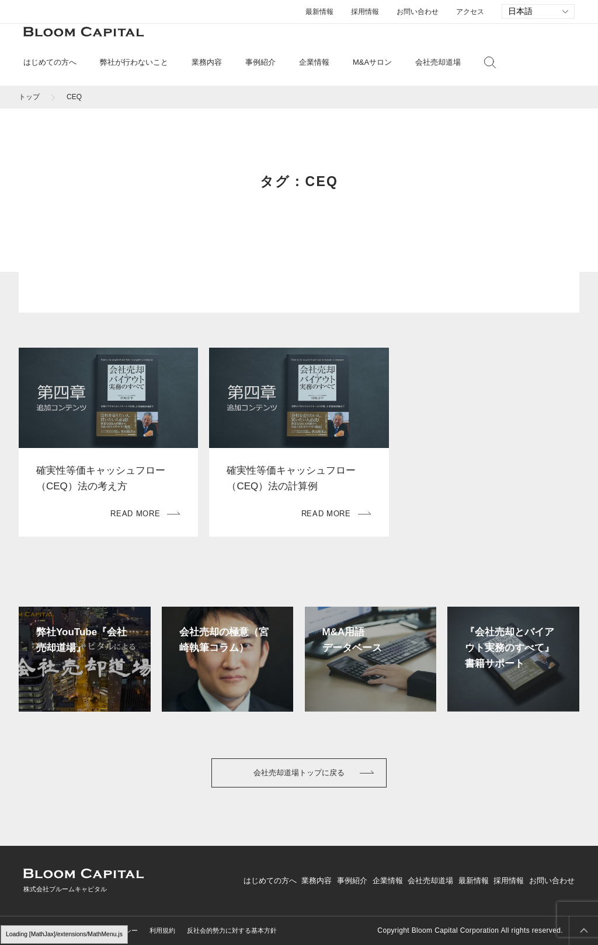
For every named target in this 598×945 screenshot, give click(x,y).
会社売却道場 (438, 62)
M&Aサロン (372, 62)
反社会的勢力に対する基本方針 (232, 930)
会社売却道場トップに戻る (299, 772)
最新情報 (319, 12)
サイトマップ (42, 930)
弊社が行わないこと (134, 62)
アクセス (470, 12)
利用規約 (162, 930)
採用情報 (365, 12)
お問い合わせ (418, 12)
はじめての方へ (270, 880)
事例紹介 (260, 62)
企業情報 (388, 880)
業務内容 (316, 880)
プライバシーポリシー (106, 930)
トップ (29, 97)
